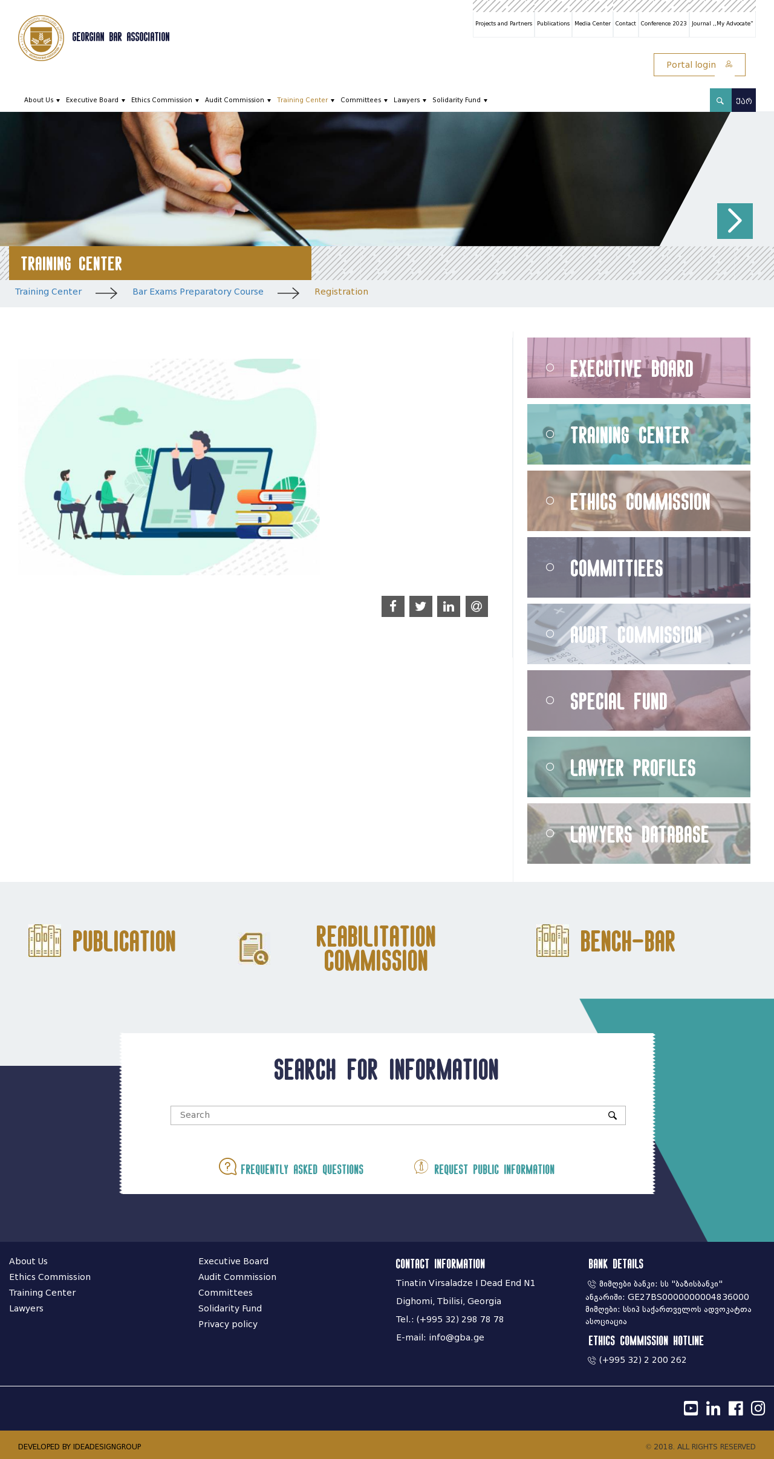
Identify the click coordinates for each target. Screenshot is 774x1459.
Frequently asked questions (292, 1166)
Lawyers (407, 100)
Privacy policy (228, 1324)
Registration (341, 292)
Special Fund (619, 700)
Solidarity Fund (456, 100)
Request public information (482, 1166)
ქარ (744, 101)
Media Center (592, 23)
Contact (626, 23)
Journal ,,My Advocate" (722, 23)
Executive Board (92, 100)
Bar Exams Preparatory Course (198, 292)
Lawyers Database (640, 833)
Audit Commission (234, 100)
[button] (735, 221)
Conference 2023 (664, 23)
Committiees (617, 567)
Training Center (302, 100)
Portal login (699, 65)
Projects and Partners (503, 23)
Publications (553, 23)
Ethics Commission (161, 100)
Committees (360, 100)
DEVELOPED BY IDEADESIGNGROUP (79, 1447)
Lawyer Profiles (634, 767)
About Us (38, 100)
